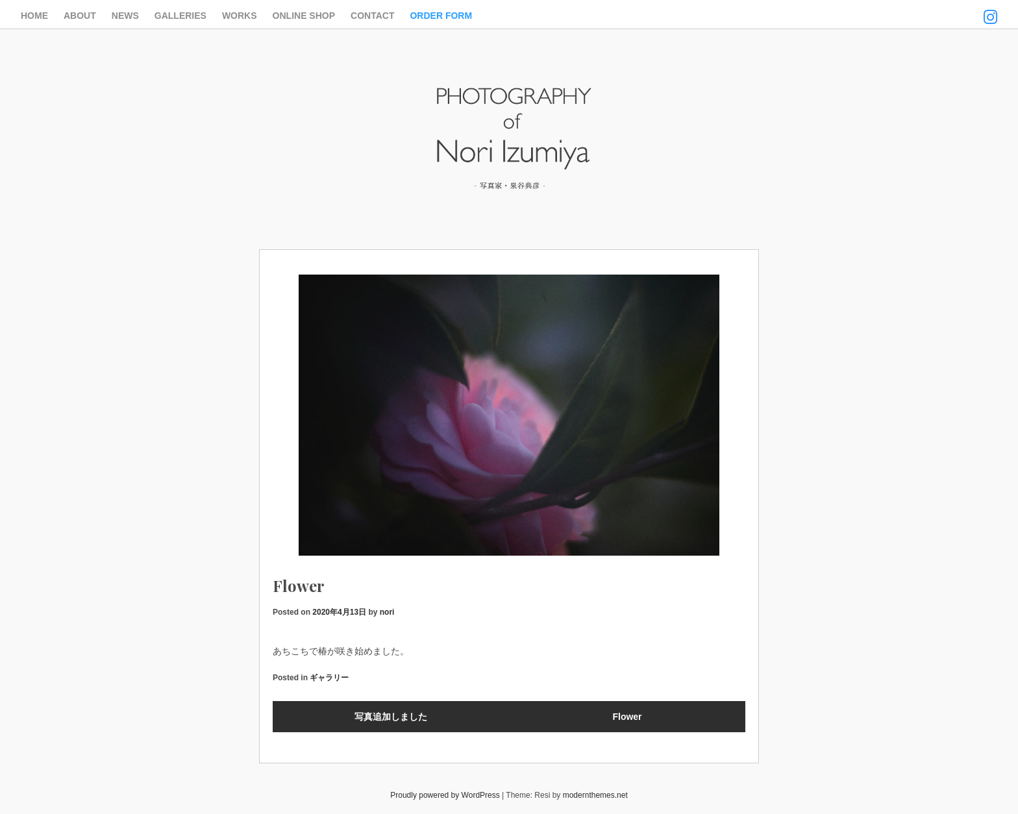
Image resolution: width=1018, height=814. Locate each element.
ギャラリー (329, 677)
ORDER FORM (441, 15)
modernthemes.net (595, 795)
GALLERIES (180, 15)
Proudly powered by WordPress (445, 795)
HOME (34, 15)
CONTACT (372, 15)
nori (387, 612)
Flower (626, 716)
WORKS (239, 15)
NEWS (125, 15)
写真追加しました (390, 716)
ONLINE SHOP (304, 15)
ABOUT (80, 15)
